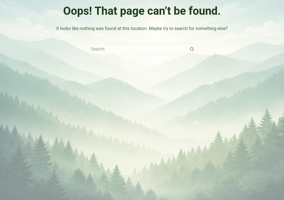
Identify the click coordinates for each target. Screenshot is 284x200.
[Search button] (191, 48)
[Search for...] (136, 48)
